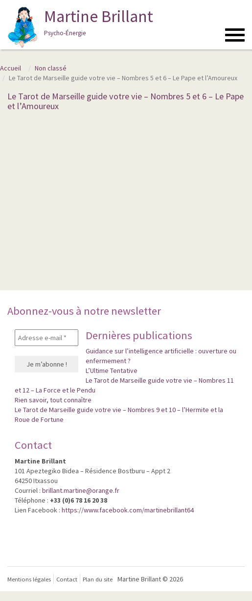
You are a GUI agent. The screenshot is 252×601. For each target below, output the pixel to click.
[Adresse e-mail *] (46, 337)
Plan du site (98, 579)
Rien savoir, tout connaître (53, 399)
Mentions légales (29, 579)
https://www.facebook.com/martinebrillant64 (128, 510)
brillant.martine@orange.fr (80, 490)
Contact (66, 579)
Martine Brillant (79, 27)
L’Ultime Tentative (111, 370)
